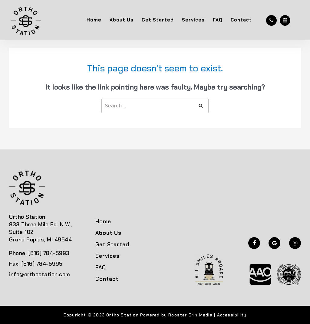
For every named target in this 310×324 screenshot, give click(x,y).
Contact (241, 20)
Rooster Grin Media (190, 315)
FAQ (218, 20)
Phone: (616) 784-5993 (39, 253)
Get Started (158, 20)
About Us (122, 20)
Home (94, 20)
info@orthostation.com (39, 274)
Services (193, 20)
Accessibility (232, 315)
